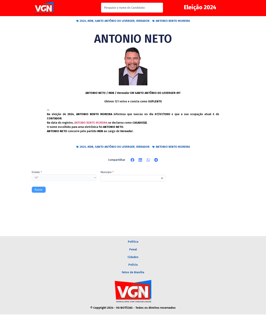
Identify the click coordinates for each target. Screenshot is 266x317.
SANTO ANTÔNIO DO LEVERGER (115, 20)
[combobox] (132, 8)
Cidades (133, 258)
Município (107, 172)
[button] (133, 160)
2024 (83, 20)
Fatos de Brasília (133, 274)
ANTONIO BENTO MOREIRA (173, 20)
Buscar (39, 189)
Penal (133, 250)
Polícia (133, 266)
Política (133, 242)
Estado (37, 172)
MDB (90, 20)
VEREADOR (143, 20)
